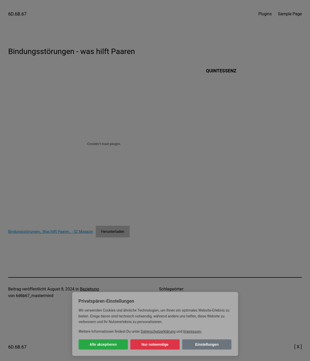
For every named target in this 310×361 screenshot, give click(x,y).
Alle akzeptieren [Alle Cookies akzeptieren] (103, 344)
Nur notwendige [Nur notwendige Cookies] (155, 344)
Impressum (192, 331)
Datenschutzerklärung (158, 331)
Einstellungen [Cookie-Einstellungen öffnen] (207, 344)
